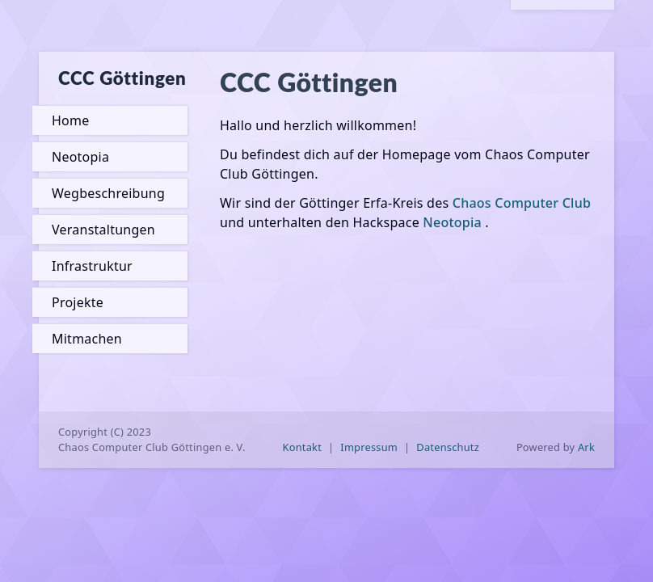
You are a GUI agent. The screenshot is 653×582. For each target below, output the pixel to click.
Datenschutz (447, 447)
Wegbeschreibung (108, 193)
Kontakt (302, 447)
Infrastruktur (92, 266)
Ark (586, 447)
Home (70, 120)
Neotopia (80, 157)
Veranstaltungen (103, 229)
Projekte (77, 302)
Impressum (369, 447)
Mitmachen (87, 339)
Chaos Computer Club (522, 203)
